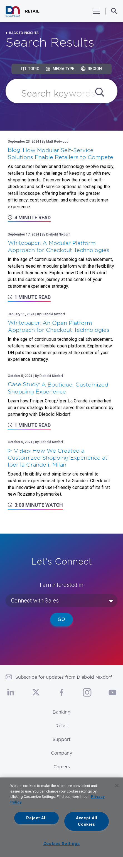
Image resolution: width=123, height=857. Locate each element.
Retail (61, 725)
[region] (61, 817)
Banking (62, 712)
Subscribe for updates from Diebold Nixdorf (63, 677)
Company (61, 753)
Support (61, 739)
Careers (61, 766)
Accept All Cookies (86, 821)
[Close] (117, 785)
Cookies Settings (61, 843)
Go (61, 619)
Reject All (36, 818)
